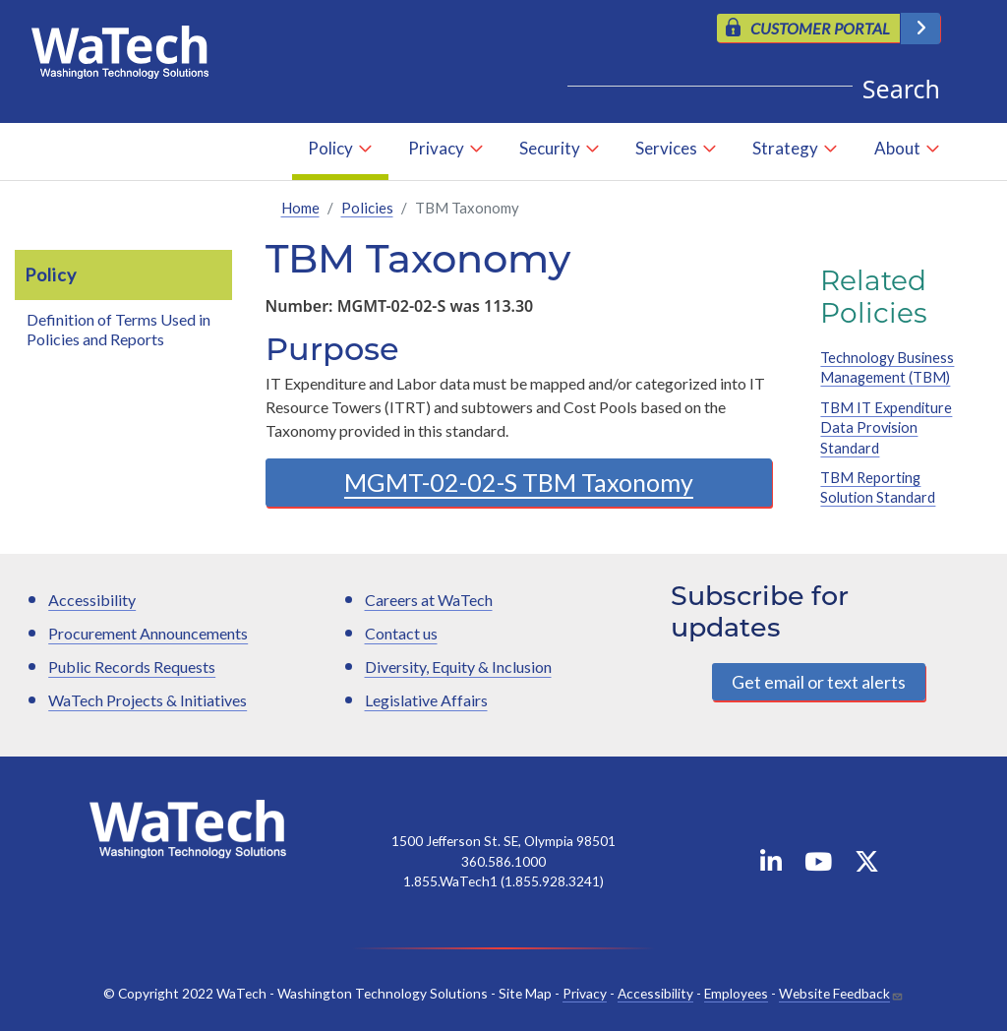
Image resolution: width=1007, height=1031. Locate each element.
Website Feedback (834, 993)
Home (300, 207)
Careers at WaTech (429, 599)
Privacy (436, 148)
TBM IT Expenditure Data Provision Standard (886, 427)
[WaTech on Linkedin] (771, 865)
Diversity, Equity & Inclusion (458, 666)
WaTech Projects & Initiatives (147, 700)
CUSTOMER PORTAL (820, 28)
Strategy (785, 148)
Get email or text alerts (819, 682)
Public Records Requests (131, 666)
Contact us (401, 633)
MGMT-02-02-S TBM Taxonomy (518, 482)
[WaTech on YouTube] (818, 865)
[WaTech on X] (867, 865)
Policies (367, 207)
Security (549, 148)
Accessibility (92, 599)
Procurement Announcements (148, 633)
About (897, 148)
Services (666, 148)
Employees (736, 993)
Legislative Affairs (426, 700)
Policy (330, 148)
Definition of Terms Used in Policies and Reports (118, 329)
